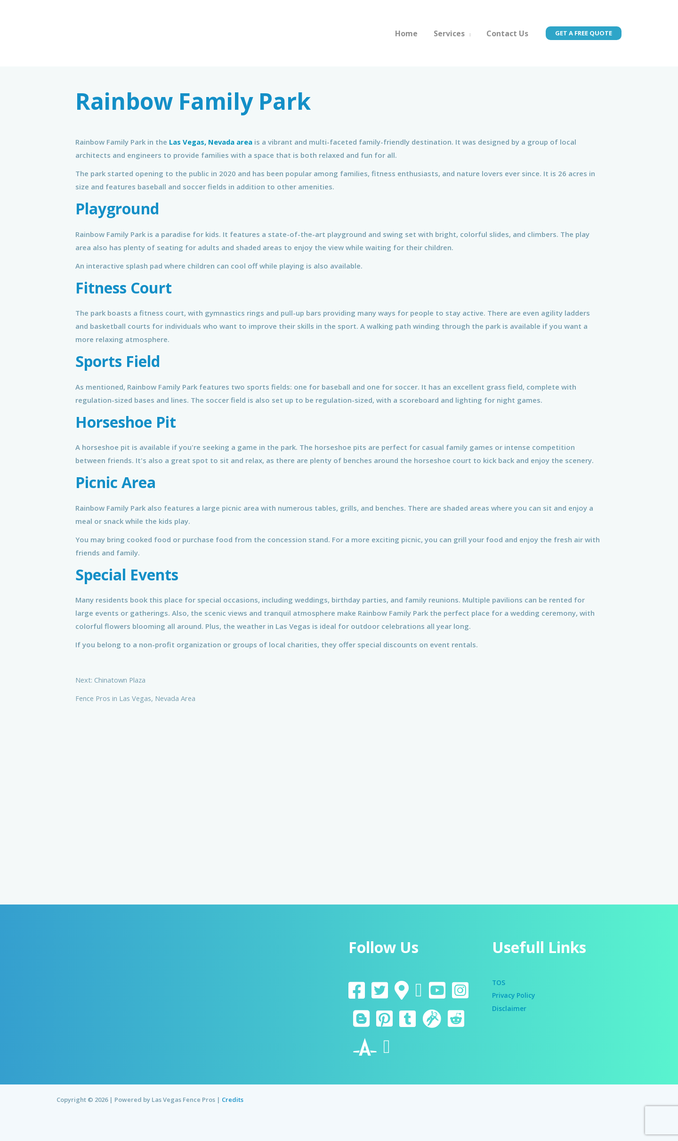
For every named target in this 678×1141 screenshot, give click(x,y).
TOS (499, 982)
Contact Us (508, 33)
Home (408, 33)
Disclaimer (510, 1008)
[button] (584, 33)
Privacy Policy (515, 995)
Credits (232, 1099)
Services (450, 33)
